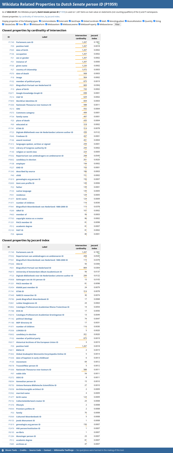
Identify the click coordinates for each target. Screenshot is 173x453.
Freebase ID (21, 136)
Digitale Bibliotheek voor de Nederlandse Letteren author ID (44, 132)
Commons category (25, 112)
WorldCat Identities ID (26, 101)
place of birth (22, 89)
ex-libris (20, 432)
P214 (12, 97)
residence (20, 195)
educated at (21, 124)
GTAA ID (20, 128)
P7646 (11, 264)
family (19, 412)
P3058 (11, 389)
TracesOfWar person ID (27, 365)
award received (23, 140)
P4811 (11, 350)
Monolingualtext (117, 21)
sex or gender (22, 58)
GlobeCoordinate (91, 21)
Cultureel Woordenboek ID (28, 416)
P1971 (11, 202)
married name (23, 393)
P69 (12, 124)
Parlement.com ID (24, 42)
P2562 (11, 393)
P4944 (11, 408)
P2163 (11, 230)
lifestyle (20, 405)
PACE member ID (24, 222)
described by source (25, 171)
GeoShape (75, 21)
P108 (12, 163)
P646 (12, 136)
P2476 (11, 428)
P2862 (11, 307)
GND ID (19, 167)
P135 (12, 362)
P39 (12, 46)
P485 (12, 444)
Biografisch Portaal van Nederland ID (33, 85)
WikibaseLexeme (70, 24)
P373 (12, 112)
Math (104, 21)
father (19, 187)
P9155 (11, 420)
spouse (19, 234)
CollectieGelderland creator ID (30, 401)
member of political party (28, 81)
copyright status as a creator (29, 218)
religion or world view (26, 152)
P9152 (11, 401)
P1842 (11, 354)
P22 (12, 187)
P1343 (11, 171)
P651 (12, 85)
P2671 (11, 93)
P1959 (62, 12)
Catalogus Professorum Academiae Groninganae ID (40, 315)
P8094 (11, 381)
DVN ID (19, 311)
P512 (12, 226)
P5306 (11, 330)
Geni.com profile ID (25, 183)
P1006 (11, 105)
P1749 (11, 42)
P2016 (11, 315)
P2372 (11, 377)
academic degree (24, 226)
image (19, 77)
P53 (12, 412)
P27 (12, 69)
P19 (12, 89)
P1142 (11, 318)
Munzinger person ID (26, 436)
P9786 (11, 299)
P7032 (11, 155)
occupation (21, 54)
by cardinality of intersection (31, 16)
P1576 (11, 405)
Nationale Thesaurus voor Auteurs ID (33, 105)
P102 (12, 81)
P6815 (11, 271)
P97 (12, 373)
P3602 (11, 159)
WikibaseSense (106, 24)
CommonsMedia (48, 21)
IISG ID (19, 264)
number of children (25, 202)
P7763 (11, 218)
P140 (12, 152)
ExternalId (63, 21)
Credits (23, 450)
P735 (12, 65)
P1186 (11, 322)
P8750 (11, 385)
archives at (21, 444)
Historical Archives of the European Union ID (37, 342)
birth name (21, 199)
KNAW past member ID (27, 287)
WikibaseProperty (88, 24)
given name (21, 65)
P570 (12, 73)
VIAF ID (19, 97)
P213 (12, 108)
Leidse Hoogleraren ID (26, 303)
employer (20, 163)
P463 (12, 214)
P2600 (11, 183)
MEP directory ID (24, 322)
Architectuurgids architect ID (30, 389)
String (158, 21)
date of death (22, 73)
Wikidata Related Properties (28, 4)
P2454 (11, 287)
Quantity (148, 21)
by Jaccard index (52, 16)
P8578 (11, 365)
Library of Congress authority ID (31, 148)
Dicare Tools (11, 450)
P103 (12, 191)
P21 (12, 58)
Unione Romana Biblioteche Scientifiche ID (36, 385)
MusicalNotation (134, 21)
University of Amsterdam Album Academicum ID (39, 271)
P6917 (11, 342)
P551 (12, 195)
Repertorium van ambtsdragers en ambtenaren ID (40, 155)
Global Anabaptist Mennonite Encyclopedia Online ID (41, 354)
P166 (12, 140)
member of (21, 214)
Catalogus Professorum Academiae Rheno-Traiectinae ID (42, 307)
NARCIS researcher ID (26, 295)
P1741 (11, 128)
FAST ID (19, 230)
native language (23, 191)
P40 (12, 175)
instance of (21, 61)
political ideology (24, 318)
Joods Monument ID (25, 420)
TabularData (9, 24)
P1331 (11, 222)
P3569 (11, 416)
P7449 (11, 295)
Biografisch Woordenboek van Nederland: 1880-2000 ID (42, 206)
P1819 (11, 179)
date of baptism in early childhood (32, 358)
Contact (47, 450)
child (18, 175)
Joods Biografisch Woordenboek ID (32, 299)
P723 (12, 132)
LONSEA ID (21, 330)
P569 (12, 50)
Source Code (35, 450)
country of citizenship (26, 69)
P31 (12, 61)
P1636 (11, 358)
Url (27, 24)
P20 (12, 120)
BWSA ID (20, 350)
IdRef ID (20, 210)
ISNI (18, 108)
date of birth (22, 50)
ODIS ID (19, 377)
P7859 (11, 101)
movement (21, 362)
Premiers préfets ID (25, 408)
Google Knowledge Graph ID (29, 93)
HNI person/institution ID (28, 428)
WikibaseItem (54, 24)
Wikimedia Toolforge (64, 450)
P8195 (11, 432)
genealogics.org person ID (28, 179)
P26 (12, 234)
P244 (12, 148)
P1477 (11, 199)
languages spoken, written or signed (33, 144)
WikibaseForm (38, 24)
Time (21, 24)
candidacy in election (26, 159)
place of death (23, 120)
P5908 (11, 279)
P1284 (11, 436)
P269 (12, 210)
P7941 (11, 206)
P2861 (11, 303)
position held (22, 46)
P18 (12, 77)
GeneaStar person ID (26, 381)
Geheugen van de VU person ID (30, 279)
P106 (12, 54)
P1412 (11, 144)
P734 (12, 116)
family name (22, 116)
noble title (21, 373)
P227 (12, 167)
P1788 (11, 311)
